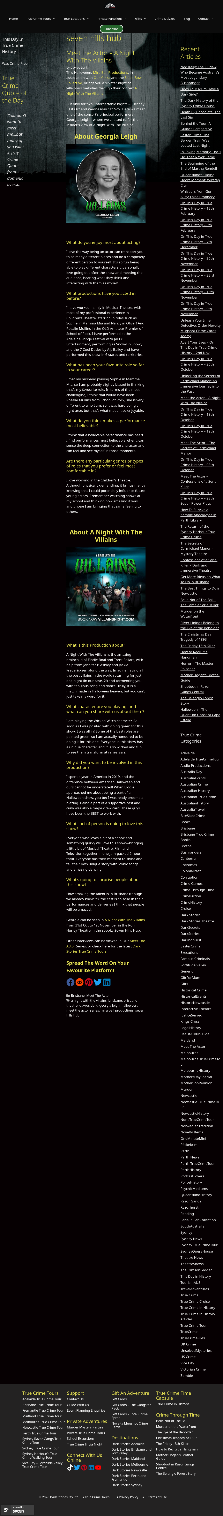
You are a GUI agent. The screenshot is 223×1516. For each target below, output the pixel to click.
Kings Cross (189, 1021)
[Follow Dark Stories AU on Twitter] (77, 1469)
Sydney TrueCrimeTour (199, 1245)
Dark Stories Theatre (197, 921)
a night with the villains (88, 1000)
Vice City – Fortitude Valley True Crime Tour (42, 1465)
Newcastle (188, 1095)
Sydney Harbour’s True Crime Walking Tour (39, 1455)
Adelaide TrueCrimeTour (200, 759)
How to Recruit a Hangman (177, 1449)
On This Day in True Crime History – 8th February (196, 225)
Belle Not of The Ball (171, 1421)
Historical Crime (193, 990)
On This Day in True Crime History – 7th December (196, 241)
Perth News (189, 1157)
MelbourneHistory (195, 1070)
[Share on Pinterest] (89, 985)
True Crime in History (197, 1307)
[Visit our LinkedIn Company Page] (91, 1469)
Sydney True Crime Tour (40, 1448)
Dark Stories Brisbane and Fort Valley (132, 1451)
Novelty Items (191, 1132)
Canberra (188, 858)
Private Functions (114, 18)
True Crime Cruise (195, 1301)
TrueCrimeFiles (192, 1338)
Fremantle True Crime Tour (43, 1410)
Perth (184, 1151)
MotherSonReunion (196, 1083)
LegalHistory (190, 1027)
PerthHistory (190, 1169)
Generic (186, 971)
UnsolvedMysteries (196, 1350)
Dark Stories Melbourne (130, 1464)
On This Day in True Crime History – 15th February (197, 208)
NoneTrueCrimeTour (197, 1119)
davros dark (88, 1005)
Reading (187, 1213)
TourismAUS (190, 1282)
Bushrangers (190, 852)
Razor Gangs (190, 1201)
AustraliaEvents (193, 778)
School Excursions (81, 1438)
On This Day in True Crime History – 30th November (197, 258)
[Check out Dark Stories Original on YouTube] (98, 1469)
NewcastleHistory (194, 1113)
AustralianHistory (194, 803)
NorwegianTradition (196, 1126)
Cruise (185, 908)
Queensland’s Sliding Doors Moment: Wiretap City (200, 180)
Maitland (187, 1040)
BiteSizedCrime (192, 815)
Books (185, 821)
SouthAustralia (192, 1226)
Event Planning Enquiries (86, 1410)
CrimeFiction (190, 896)
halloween (129, 1005)
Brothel (186, 845)
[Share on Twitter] (98, 985)
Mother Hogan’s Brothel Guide (174, 1457)
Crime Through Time (197, 889)
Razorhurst (189, 1207)
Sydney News (191, 1238)
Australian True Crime (198, 796)
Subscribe (111, 29)
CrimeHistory (191, 902)
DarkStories (190, 933)
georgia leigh (109, 1005)
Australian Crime (194, 784)
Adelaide (187, 753)
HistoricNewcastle (195, 1002)
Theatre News (191, 1257)
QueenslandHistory (196, 1194)
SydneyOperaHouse (196, 1251)
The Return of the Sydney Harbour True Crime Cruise (197, 531)
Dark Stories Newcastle (129, 1470)
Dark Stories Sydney (127, 1485)
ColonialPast (190, 871)
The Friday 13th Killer (197, 645)
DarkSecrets (190, 927)
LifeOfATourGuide (194, 1033)
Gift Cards (119, 1399)
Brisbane (78, 995)
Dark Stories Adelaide (128, 1444)
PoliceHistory (191, 1182)
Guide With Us (78, 1405)
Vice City (187, 1363)
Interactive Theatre (195, 1008)
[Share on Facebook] (70, 985)
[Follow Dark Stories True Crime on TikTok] (70, 1469)
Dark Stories (190, 915)
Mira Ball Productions (110, 72)
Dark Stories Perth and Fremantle (129, 1477)
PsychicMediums (194, 1188)
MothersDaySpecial (196, 1076)
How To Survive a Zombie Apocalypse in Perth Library (198, 515)
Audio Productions (195, 765)
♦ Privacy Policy (127, 1497)
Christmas (188, 864)
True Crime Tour (193, 1325)
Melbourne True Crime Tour (43, 1422)
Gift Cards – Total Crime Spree (130, 1416)
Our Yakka (102, 77)
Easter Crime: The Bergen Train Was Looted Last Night (195, 140)
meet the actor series (82, 1010)
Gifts (143, 18)
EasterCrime (190, 946)
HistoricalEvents (193, 996)
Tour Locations (78, 18)
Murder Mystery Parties (85, 1427)
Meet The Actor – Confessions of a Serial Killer (198, 481)
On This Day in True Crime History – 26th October (197, 364)
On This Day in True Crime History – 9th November (196, 308)
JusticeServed (191, 1015)
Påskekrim (189, 1144)
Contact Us (75, 1399)
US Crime (188, 1356)
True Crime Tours (42, 18)
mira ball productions (117, 1010)
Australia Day (191, 771)
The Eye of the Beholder (174, 1432)
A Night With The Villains (125, 919)
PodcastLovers (192, 1176)
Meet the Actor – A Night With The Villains (100, 56)
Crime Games (191, 883)
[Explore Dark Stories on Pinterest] (84, 1469)
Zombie (186, 1375)
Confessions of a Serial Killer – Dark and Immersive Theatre (198, 565)
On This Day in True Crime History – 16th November (197, 292)
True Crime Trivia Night (85, 1444)
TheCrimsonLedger (196, 1270)
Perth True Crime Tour (39, 1433)
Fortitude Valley (193, 965)
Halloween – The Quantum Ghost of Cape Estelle (200, 714)
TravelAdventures (194, 1288)
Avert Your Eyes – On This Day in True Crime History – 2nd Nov (198, 347)
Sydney (186, 1232)
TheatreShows (192, 1263)
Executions (189, 952)
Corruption (189, 877)
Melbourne (189, 1052)
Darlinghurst (190, 940)
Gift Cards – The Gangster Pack (131, 1407)
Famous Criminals (195, 958)
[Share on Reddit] (79, 985)
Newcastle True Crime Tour (43, 1427)
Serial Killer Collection (198, 1219)
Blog (187, 18)
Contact (208, 18)
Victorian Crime (193, 1369)
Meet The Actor (98, 995)
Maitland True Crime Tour (42, 1416)
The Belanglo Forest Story (176, 1473)
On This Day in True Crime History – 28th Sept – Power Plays (197, 498)
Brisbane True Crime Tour (42, 1405)
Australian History (195, 790)
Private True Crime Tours (86, 1433)
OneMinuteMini (193, 1138)
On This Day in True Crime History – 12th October (197, 431)
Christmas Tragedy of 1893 (176, 1438)
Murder (186, 1089)
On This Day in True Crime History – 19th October (197, 414)
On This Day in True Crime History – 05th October (197, 464)
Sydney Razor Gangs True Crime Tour (41, 1440)
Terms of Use (157, 1497)
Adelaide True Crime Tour (41, 1399)
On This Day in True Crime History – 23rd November (197, 275)
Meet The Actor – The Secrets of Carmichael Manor (198, 448)
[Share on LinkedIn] (107, 985)
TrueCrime (189, 1331)
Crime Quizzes (165, 18)
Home (13, 18)
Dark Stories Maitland (128, 1458)
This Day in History (195, 1276)
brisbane (115, 1000)
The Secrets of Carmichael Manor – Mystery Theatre (196, 548)
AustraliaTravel (192, 809)
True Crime (189, 1295)
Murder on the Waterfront (176, 1426)
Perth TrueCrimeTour (197, 1163)
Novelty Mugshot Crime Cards (130, 1425)
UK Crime (188, 1344)
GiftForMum (190, 977)
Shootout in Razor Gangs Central (175, 1466)
